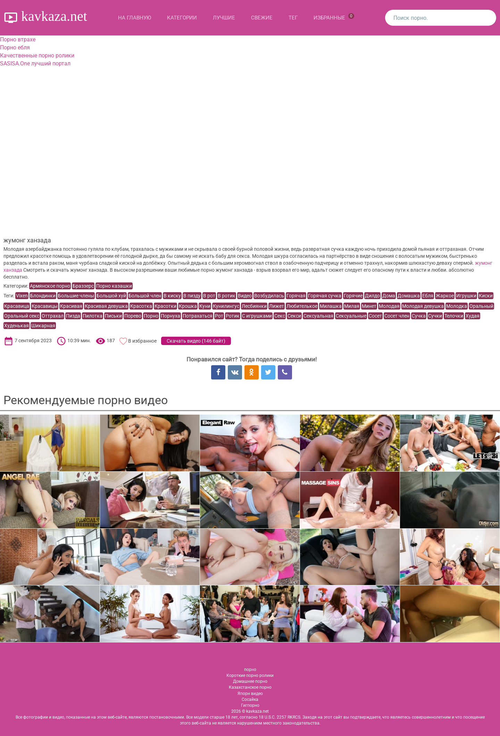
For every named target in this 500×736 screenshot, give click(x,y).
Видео (245, 295)
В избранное (142, 341)
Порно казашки (114, 286)
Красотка (141, 306)
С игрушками (257, 316)
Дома (388, 295)
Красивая (71, 306)
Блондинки (43, 295)
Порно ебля (15, 47)
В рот (209, 295)
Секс (279, 316)
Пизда (73, 316)
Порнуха (170, 316)
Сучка (419, 316)
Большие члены (76, 295)
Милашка (331, 306)
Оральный (481, 306)
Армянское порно (50, 286)
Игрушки (466, 295)
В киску (172, 295)
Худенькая (16, 325)
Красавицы (45, 306)
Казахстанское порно (250, 687)
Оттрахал (53, 316)
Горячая (296, 295)
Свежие (262, 18)
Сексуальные (351, 316)
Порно (151, 316)
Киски (486, 295)
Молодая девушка (423, 306)
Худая (473, 316)
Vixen (22, 295)
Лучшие (224, 18)
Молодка (456, 306)
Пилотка (92, 316)
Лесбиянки (254, 306)
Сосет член (396, 316)
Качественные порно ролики (37, 55)
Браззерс (83, 286)
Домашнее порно (250, 681)
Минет (369, 306)
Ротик (233, 316)
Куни (204, 306)
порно (250, 669)
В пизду (192, 295)
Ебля (427, 295)
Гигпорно (250, 705)
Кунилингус (226, 306)
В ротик (226, 295)
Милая (351, 306)
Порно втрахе (17, 39)
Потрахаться (197, 316)
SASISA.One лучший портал (35, 63)
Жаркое (445, 295)
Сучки (435, 316)
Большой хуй (111, 295)
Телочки (453, 316)
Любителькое (301, 306)
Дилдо (372, 295)
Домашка (409, 295)
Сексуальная (318, 316)
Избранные (334, 17)
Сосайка (250, 699)
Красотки (165, 306)
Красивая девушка (106, 306)
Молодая (389, 306)
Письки (113, 316)
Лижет (276, 306)
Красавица (16, 306)
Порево (132, 316)
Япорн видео (250, 693)
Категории (182, 18)
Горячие (353, 295)
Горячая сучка (324, 295)
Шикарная (43, 325)
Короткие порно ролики (250, 675)
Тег (293, 18)
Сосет (375, 316)
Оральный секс (21, 316)
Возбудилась (269, 295)
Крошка (188, 306)
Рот (219, 316)
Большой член (144, 295)
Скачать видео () (196, 341)
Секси (294, 316)
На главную (134, 18)
